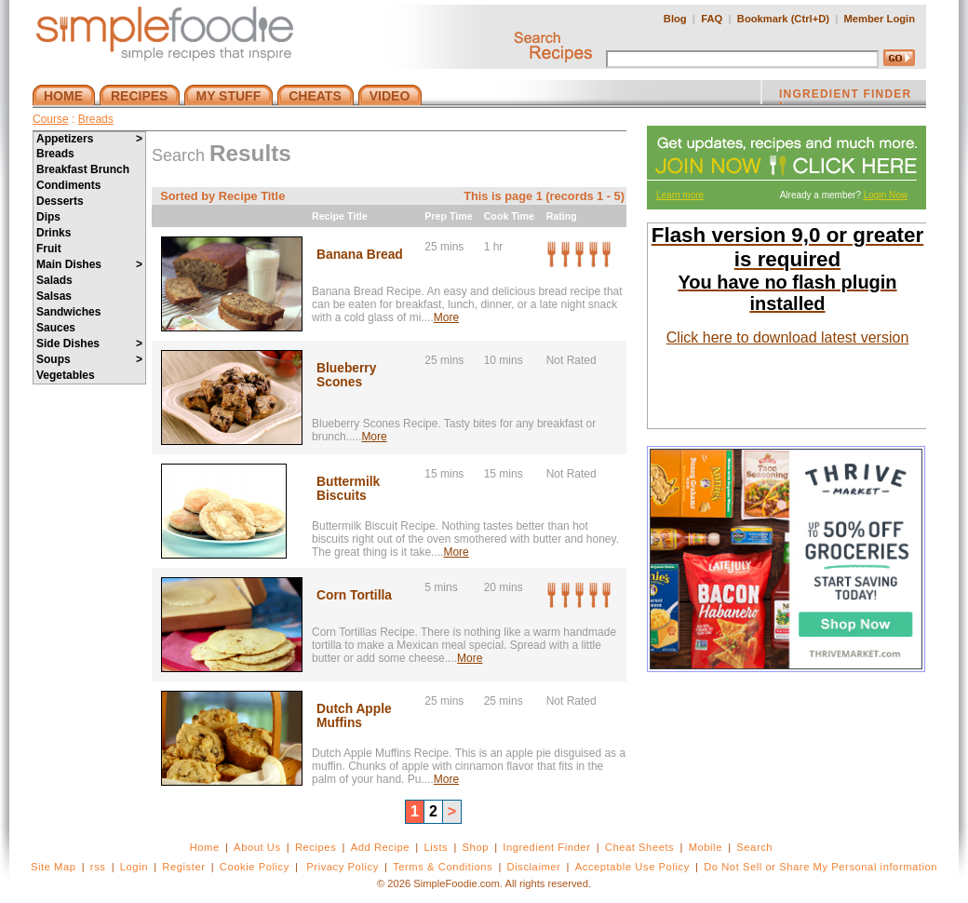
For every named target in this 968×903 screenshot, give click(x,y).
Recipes (315, 847)
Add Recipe (380, 847)
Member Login (879, 18)
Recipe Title (340, 216)
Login (134, 866)
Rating (561, 216)
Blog (675, 18)
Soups (89, 359)
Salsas (54, 296)
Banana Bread (359, 255)
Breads (96, 119)
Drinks (53, 232)
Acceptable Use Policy (632, 866)
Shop (476, 847)
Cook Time (509, 216)
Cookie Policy (254, 866)
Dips (48, 216)
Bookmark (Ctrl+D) (783, 18)
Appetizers (89, 138)
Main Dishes (89, 264)
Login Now (886, 195)
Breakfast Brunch (82, 169)
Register (183, 866)
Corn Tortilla (354, 595)
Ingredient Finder (546, 847)
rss (98, 866)
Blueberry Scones (346, 375)
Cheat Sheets (640, 847)
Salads (54, 280)
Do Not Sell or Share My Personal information (820, 866)
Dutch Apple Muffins (354, 716)
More (446, 317)
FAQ (711, 18)
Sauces (55, 327)
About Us (257, 847)
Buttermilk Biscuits (348, 489)
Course (51, 119)
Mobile (705, 847)
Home (205, 847)
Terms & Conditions (442, 866)
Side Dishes (89, 343)
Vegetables (65, 375)
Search (754, 847)
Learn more (680, 195)
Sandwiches (68, 311)
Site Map (53, 866)
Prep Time (448, 216)
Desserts (60, 201)
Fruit (48, 248)
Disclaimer (534, 866)
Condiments (68, 185)
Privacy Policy (342, 866)
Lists (436, 847)
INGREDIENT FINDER (845, 96)
